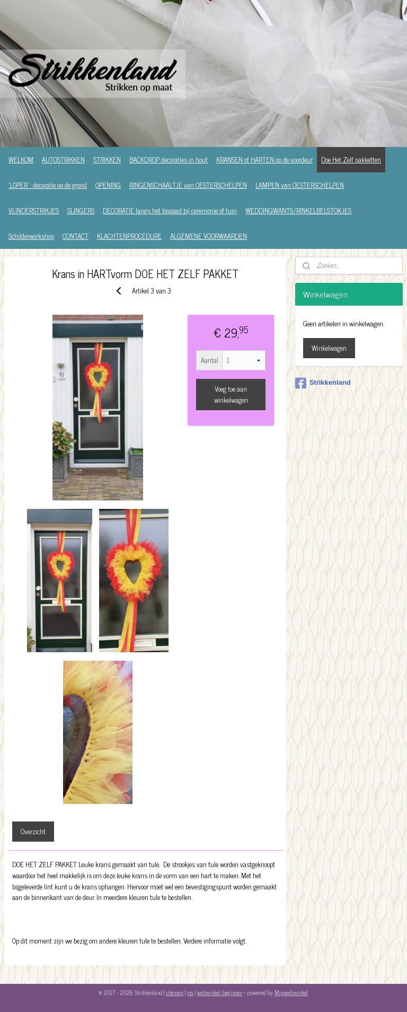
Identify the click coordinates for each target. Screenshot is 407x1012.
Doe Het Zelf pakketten (351, 159)
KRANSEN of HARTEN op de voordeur (264, 159)
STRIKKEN (107, 159)
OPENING (108, 185)
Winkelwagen (329, 347)
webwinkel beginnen (219, 992)
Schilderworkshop (31, 235)
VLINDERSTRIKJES (33, 210)
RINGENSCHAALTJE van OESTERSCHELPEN (188, 185)
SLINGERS (80, 210)
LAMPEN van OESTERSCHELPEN (299, 185)
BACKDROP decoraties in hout (168, 159)
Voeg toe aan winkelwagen (231, 394)
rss (190, 992)
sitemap (174, 992)
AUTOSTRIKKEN (63, 159)
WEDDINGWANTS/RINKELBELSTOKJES (298, 210)
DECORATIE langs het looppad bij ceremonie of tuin (170, 210)
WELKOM (20, 159)
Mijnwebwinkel (291, 992)
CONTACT (76, 235)
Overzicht (33, 831)
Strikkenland (323, 383)
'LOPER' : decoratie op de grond (47, 185)
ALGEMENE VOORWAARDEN (208, 235)
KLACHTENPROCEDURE (129, 235)
